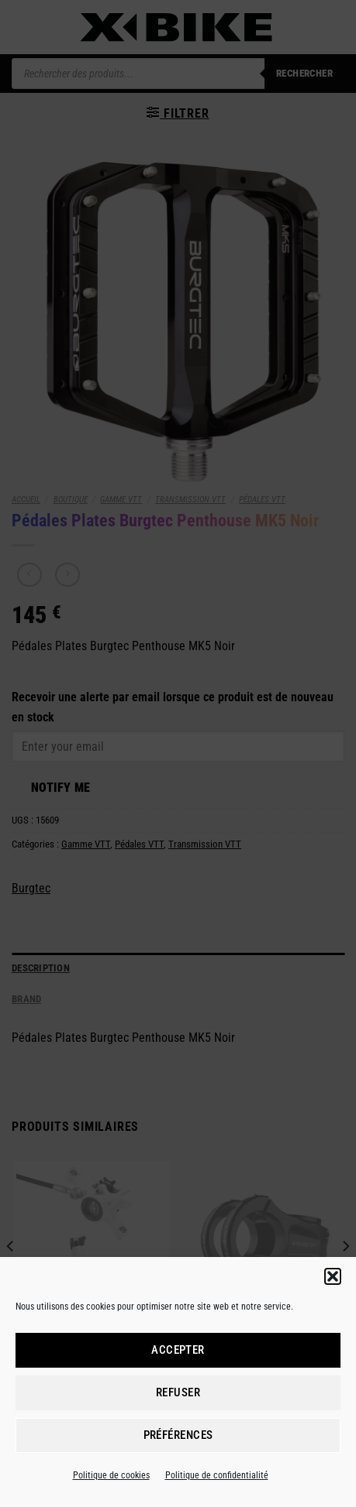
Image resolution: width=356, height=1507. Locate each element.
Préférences (178, 1435)
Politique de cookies (111, 1475)
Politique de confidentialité (216, 1475)
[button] (332, 1276)
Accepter (178, 1350)
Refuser (178, 1392)
